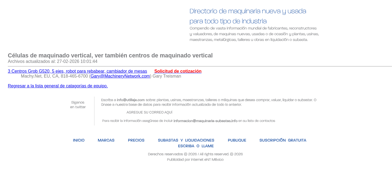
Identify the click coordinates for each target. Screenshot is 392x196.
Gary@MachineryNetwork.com (120, 76)
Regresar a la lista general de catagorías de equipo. (58, 86)
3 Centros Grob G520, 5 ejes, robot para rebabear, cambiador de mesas (77, 71)
